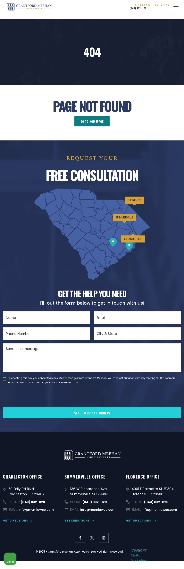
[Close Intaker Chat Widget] (171, 444)
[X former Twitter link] (91, 542)
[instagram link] (105, 542)
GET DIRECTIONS (15, 525)
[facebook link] (78, 542)
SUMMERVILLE (114, 231)
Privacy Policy (90, 383)
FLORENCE (127, 208)
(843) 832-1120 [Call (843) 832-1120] (149, 10)
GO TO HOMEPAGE (92, 122)
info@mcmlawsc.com (37, 513)
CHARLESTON (126, 259)
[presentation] (32, 404)
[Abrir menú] (176, 9)
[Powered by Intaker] (150, 561)
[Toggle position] (163, 444)
